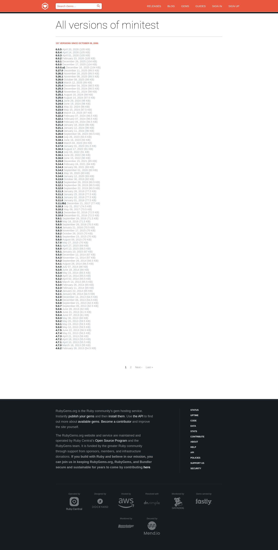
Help (193, 447)
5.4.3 (59, 257)
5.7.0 (59, 242)
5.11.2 (59, 194)
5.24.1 (59, 100)
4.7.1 (59, 342)
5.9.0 (59, 221)
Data (193, 426)
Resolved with (152, 494)
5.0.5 (59, 311)
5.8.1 (59, 236)
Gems (185, 6)
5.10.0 (59, 215)
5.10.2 (59, 209)
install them (117, 416)
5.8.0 (59, 239)
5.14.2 (59, 170)
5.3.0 (59, 284)
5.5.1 (59, 251)
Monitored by (179, 494)
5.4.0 (59, 266)
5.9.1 (59, 218)
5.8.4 (59, 227)
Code (193, 420)
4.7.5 (59, 330)
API (192, 452)
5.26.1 (59, 76)
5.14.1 (59, 173)
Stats (193, 431)
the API (138, 416)
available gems (88, 421)
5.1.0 (59, 299)
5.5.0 (59, 254)
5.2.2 (59, 290)
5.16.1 (59, 154)
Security (195, 468)
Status (194, 410)
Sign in (217, 6)
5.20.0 (59, 133)
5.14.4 (59, 164)
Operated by (75, 495)
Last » (149, 367)
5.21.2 (59, 124)
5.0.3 (59, 317)
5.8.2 (59, 233)
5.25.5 (59, 82)
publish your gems (81, 416)
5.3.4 (59, 272)
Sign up (233, 6)
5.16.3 (59, 148)
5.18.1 (59, 139)
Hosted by (127, 494)
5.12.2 (59, 182)
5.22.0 (59, 121)
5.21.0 (59, 130)
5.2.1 (59, 293)
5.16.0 (59, 157)
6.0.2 (59, 58)
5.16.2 (59, 151)
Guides (201, 6)
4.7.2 (59, 339)
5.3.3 (59, 275)
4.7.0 (59, 345)
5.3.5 (59, 269)
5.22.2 (59, 115)
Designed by (101, 494)
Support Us (197, 463)
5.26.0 (59, 79)
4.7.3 (59, 336)
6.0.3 (59, 55)
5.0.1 (59, 324)
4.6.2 (59, 348)
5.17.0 (59, 145)
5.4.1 (59, 263)
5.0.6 (59, 308)
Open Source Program (111, 440)
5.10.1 (59, 212)
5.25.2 (59, 91)
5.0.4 (59, 314)
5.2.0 (59, 296)
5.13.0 (59, 179)
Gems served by (204, 494)
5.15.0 (59, 160)
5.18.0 (59, 142)
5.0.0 (59, 327)
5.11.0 (59, 200)
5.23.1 (59, 106)
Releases (154, 6)
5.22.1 (59, 118)
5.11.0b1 (61, 203)
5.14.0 (59, 176)
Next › (138, 367)
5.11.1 (59, 197)
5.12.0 (59, 188)
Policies (195, 458)
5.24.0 (59, 103)
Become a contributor (116, 421)
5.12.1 (59, 185)
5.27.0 (59, 70)
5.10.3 (59, 206)
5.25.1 (59, 94)
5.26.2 (59, 73)
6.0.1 (59, 61)
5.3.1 (59, 281)
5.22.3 (59, 112)
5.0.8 (59, 302)
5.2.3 (59, 287)
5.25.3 (59, 88)
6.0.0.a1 (60, 67)
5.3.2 (59, 278)
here (146, 467)
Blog (171, 6)
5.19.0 (59, 136)
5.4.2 (59, 260)
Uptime (194, 415)
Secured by (153, 518)
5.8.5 (59, 224)
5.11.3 (59, 191)
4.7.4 (59, 333)
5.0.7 (59, 305)
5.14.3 (59, 167)
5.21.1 (59, 127)
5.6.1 (59, 245)
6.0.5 (59, 49)
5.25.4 (59, 85)
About (194, 442)
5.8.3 (59, 230)
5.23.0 (59, 109)
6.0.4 (59, 52)
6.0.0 (59, 64)
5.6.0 (59, 248)
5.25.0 (59, 97)
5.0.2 (59, 321)
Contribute (197, 436)
